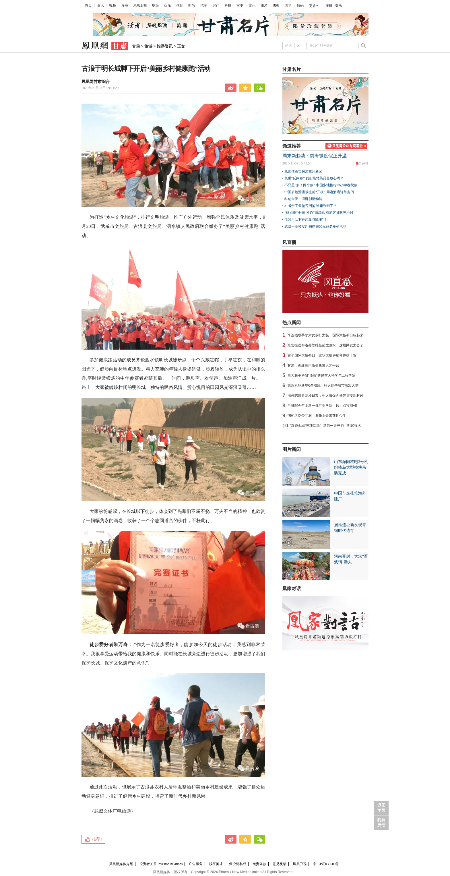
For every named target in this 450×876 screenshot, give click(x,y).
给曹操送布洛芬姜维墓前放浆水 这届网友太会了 (325, 345)
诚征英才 (216, 864)
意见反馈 (279, 864)
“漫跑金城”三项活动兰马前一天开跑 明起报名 (325, 426)
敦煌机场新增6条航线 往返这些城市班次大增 (323, 385)
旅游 (264, 5)
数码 (300, 5)
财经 (155, 5)
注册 (328, 5)
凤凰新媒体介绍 (121, 864)
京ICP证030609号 (326, 864)
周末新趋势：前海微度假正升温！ (316, 155)
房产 (215, 5)
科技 (227, 5)
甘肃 (136, 46)
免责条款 (259, 864)
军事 (239, 5)
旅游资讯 (165, 46)
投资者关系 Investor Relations (161, 864)
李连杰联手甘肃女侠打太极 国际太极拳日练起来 (325, 335)
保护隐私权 (237, 864)
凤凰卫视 (140, 5)
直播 (124, 5)
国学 (288, 5)
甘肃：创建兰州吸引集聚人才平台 (313, 365)
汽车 (203, 5)
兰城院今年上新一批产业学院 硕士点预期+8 (322, 406)
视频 (112, 5)
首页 (88, 5)
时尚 (191, 5)
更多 (312, 6)
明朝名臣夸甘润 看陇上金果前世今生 (317, 416)
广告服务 (196, 864)
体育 (179, 5)
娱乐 (167, 5)
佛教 (276, 5)
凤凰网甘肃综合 (96, 82)
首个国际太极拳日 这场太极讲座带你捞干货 (322, 355)
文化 (252, 5)
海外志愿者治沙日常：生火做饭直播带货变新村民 (325, 396)
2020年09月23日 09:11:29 (100, 88)
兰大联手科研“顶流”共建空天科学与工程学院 (321, 375)
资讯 (100, 5)
